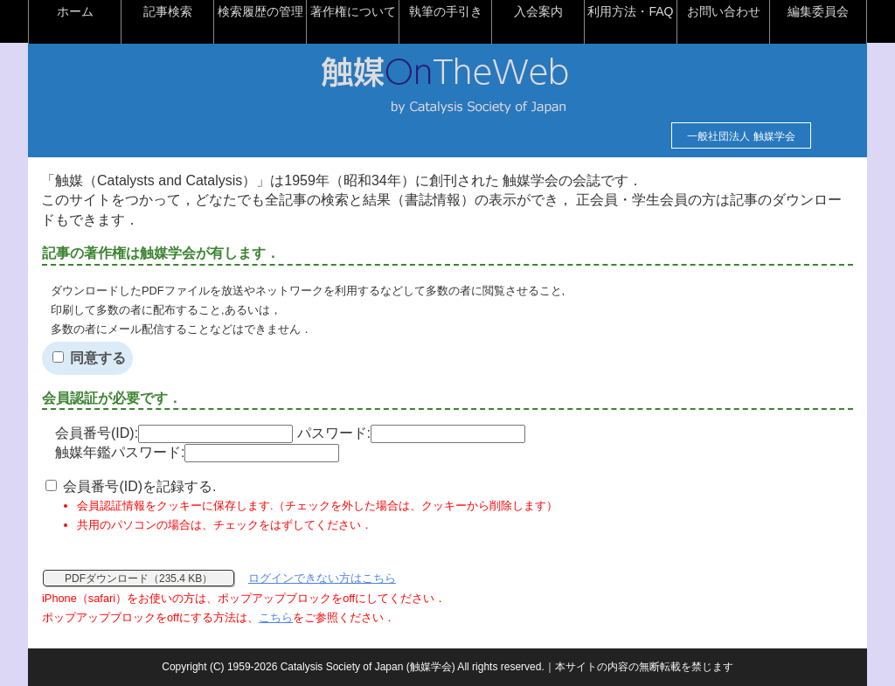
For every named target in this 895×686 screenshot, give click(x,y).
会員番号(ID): (174, 433)
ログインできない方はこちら (322, 578)
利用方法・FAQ (630, 11)
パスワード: (411, 433)
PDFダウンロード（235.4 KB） (138, 578)
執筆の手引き (445, 11)
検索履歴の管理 (260, 11)
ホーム (75, 11)
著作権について (353, 11)
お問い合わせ (723, 11)
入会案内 (538, 11)
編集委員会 (818, 11)
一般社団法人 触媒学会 (740, 136)
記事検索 (167, 11)
